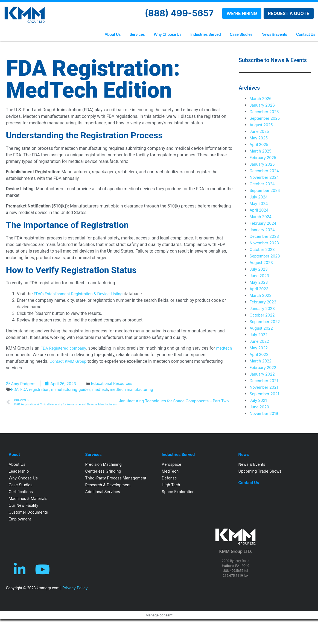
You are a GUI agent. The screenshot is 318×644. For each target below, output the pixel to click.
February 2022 (263, 367)
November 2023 (264, 243)
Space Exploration (178, 491)
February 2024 (263, 223)
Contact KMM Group (67, 361)
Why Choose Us (167, 34)
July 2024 (259, 197)
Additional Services (102, 491)
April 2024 (259, 210)
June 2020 (259, 407)
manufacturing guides (71, 389)
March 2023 (261, 295)
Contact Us (305, 34)
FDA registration (34, 389)
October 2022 (262, 315)
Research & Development (108, 484)
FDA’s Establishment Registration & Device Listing (78, 293)
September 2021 (264, 393)
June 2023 (259, 275)
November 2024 (264, 177)
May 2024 (259, 203)
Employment (20, 519)
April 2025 (259, 144)
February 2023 (263, 302)
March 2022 (261, 361)
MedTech (170, 471)
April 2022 (259, 354)
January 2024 (262, 229)
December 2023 (264, 236)
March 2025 (261, 151)
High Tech (171, 484)
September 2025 (265, 118)
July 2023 (259, 269)
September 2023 (265, 256)
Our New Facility (24, 505)
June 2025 (259, 131)
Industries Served (205, 34)
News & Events (274, 34)
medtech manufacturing (131, 389)
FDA (15, 389)
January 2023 (262, 308)
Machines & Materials (28, 498)
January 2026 (262, 105)
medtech (224, 348)
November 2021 (264, 387)
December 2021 (264, 380)
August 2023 (261, 262)
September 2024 (265, 190)
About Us (113, 34)
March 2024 (261, 216)
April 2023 (259, 288)
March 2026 (261, 98)
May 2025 (259, 138)
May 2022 (259, 348)
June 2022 (259, 341)
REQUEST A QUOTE (288, 13)
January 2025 (262, 164)
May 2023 (259, 282)
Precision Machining (103, 464)
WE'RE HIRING (242, 13)
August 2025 (261, 124)
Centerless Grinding (103, 471)
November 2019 (264, 413)
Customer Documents (28, 512)
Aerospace (171, 464)
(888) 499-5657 (179, 13)
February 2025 (263, 157)
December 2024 (264, 170)
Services (137, 34)
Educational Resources (111, 383)
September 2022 (265, 321)
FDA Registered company (63, 348)
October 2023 (262, 249)
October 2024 (262, 184)
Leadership (19, 471)
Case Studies (241, 34)
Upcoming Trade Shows (260, 471)
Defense (169, 478)
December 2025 (264, 111)
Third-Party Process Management (116, 478)
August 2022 (261, 328)
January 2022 (262, 374)
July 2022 (259, 334)
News (243, 454)
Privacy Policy (75, 588)
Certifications (21, 491)
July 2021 (258, 400)
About (14, 454)
